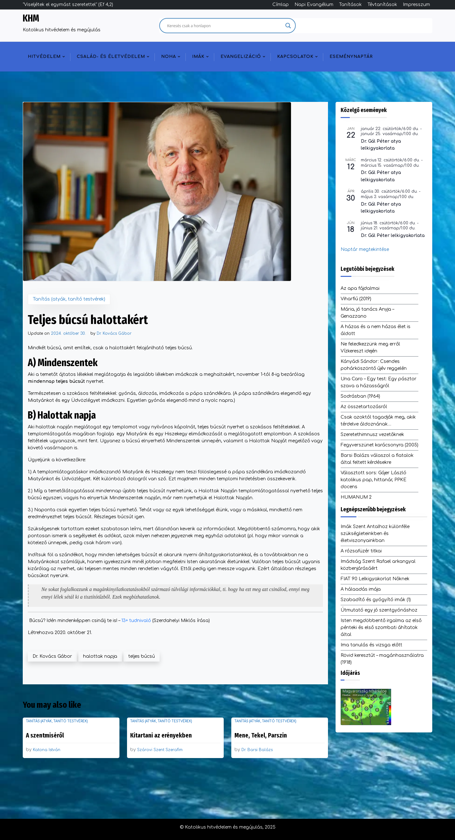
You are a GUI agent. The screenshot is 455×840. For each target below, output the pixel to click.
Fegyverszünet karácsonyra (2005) (379, 445)
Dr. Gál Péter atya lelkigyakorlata (381, 145)
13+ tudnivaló (136, 620)
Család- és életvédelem (111, 56)
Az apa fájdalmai (360, 288)
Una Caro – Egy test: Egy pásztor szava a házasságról (378, 382)
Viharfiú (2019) (356, 298)
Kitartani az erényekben (161, 735)
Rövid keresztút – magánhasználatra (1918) (382, 659)
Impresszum (416, 4)
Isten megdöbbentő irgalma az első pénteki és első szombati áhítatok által (381, 627)
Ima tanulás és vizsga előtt (371, 645)
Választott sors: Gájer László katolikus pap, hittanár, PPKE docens (373, 479)
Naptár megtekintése (365, 249)
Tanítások (350, 4)
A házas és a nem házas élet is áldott (375, 330)
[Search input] (224, 25)
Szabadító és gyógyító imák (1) (376, 599)
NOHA (168, 56)
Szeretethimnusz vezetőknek (372, 434)
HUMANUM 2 (356, 497)
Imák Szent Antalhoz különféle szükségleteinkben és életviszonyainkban (375, 533)
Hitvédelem (44, 56)
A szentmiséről (45, 735)
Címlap (280, 4)
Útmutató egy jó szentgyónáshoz (379, 610)
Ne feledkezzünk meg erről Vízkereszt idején (370, 347)
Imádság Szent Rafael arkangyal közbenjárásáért (378, 565)
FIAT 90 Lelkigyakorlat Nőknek (375, 578)
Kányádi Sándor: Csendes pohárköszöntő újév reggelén (374, 365)
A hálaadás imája (361, 589)
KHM (31, 18)
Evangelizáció (241, 56)
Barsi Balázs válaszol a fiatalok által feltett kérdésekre (377, 459)
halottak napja (100, 656)
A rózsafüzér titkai (361, 551)
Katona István (46, 750)
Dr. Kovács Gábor (114, 333)
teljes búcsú (141, 656)
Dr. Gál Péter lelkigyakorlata (393, 235)
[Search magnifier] (288, 25)
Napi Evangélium (313, 4)
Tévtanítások (382, 4)
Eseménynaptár (351, 56)
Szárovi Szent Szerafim (160, 750)
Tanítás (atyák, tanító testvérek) (69, 299)
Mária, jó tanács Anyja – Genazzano (367, 313)
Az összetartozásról (364, 406)
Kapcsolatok (295, 56)
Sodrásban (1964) (360, 396)
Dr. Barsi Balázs (257, 750)
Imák (198, 56)
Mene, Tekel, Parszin (260, 735)
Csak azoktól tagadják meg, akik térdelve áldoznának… (378, 420)
